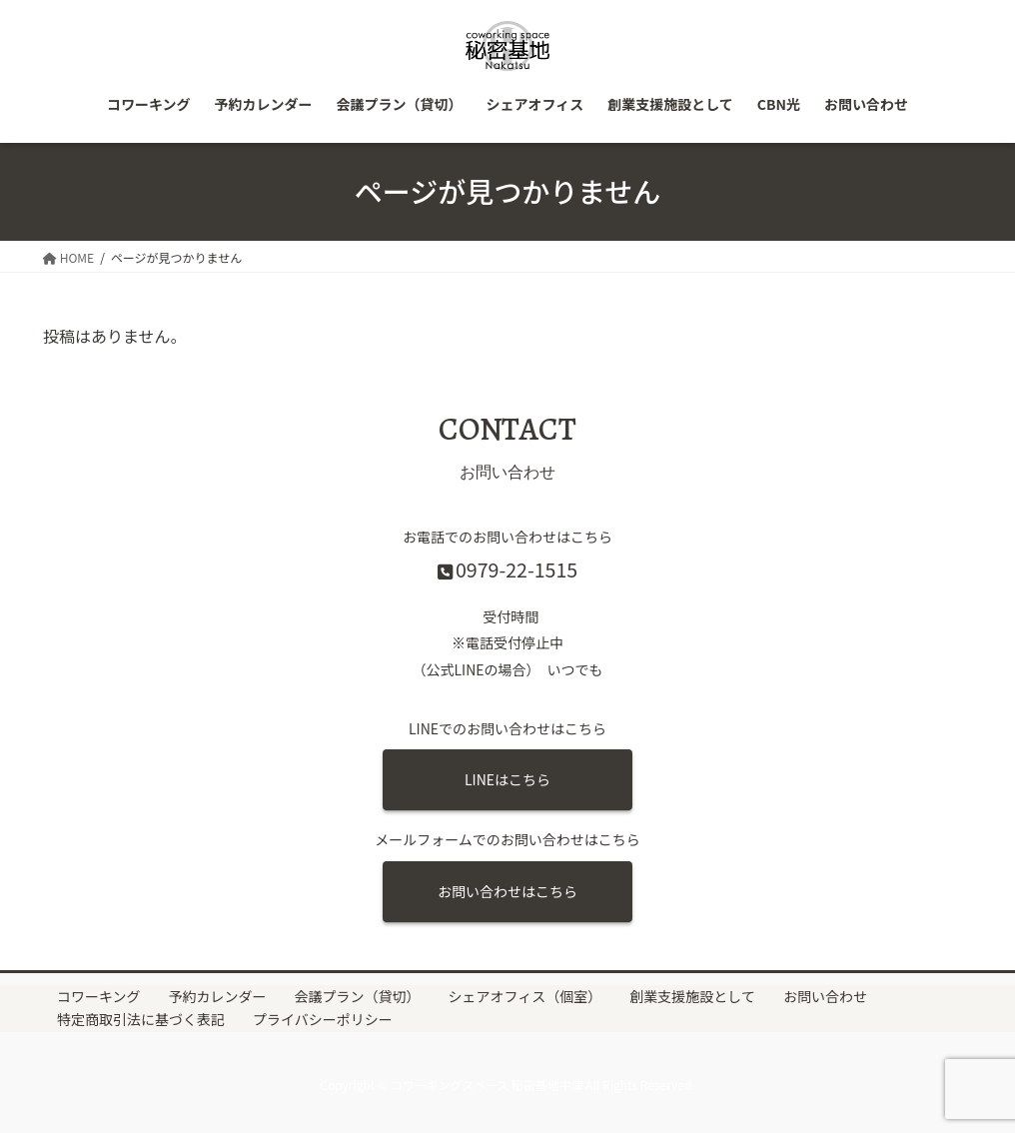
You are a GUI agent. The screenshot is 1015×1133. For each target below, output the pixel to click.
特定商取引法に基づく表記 (141, 1020)
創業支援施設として (692, 997)
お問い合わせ (825, 997)
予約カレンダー (218, 997)
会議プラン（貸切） (358, 997)
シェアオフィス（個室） (525, 997)
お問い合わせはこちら (507, 891)
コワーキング (99, 997)
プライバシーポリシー (323, 1020)
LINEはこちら (507, 779)
